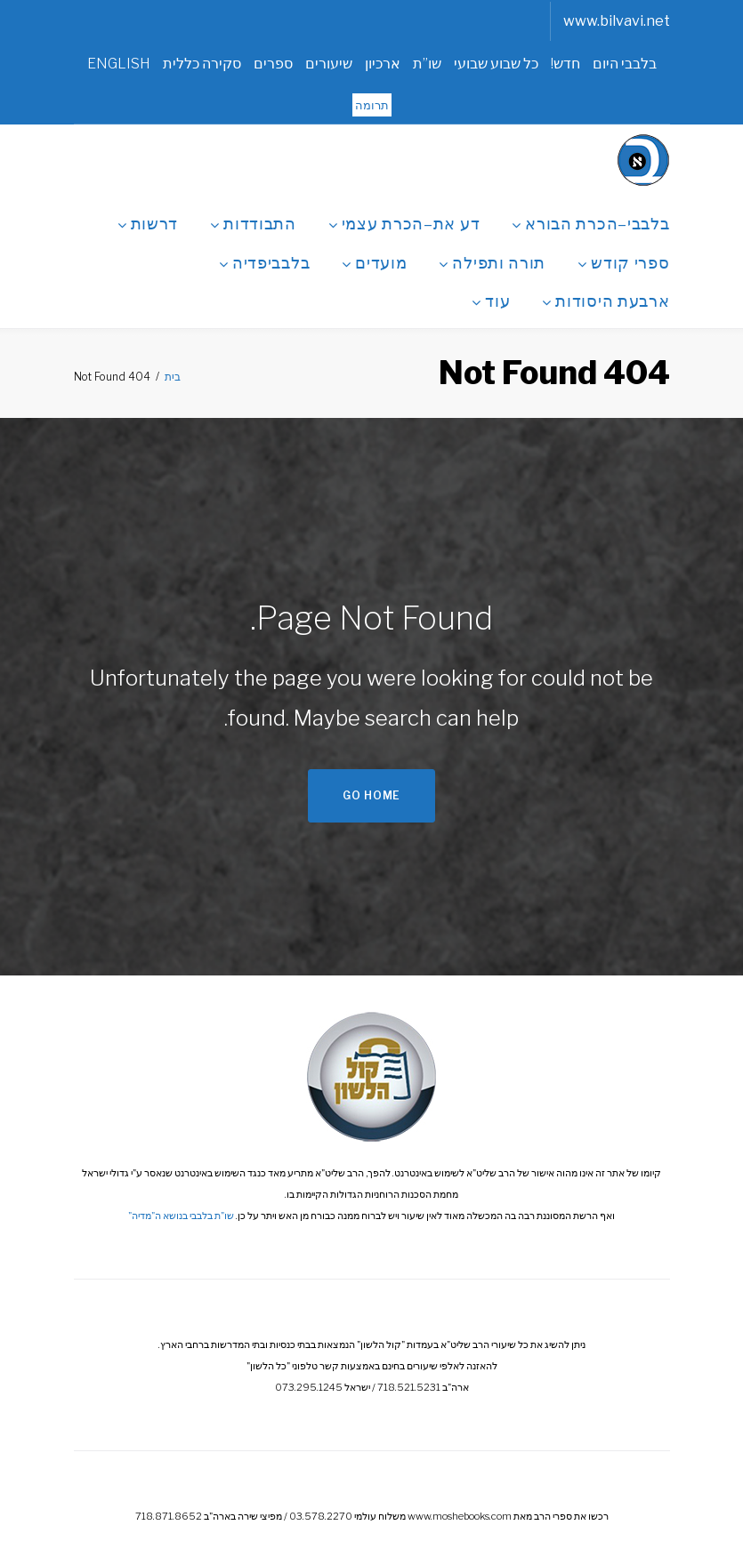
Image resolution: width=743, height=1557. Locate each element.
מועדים (374, 260)
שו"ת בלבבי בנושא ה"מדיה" (181, 1215)
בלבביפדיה (264, 260)
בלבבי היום (625, 63)
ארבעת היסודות (605, 298)
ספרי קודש (623, 260)
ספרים (273, 63)
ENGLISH (118, 63)
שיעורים (328, 63)
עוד (491, 298)
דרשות (148, 222)
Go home (371, 795)
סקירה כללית (202, 63)
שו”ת (427, 63)
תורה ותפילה (492, 260)
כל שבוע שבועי (496, 63)
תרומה (372, 105)
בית (173, 376)
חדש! (565, 63)
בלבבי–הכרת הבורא (590, 222)
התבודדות (253, 222)
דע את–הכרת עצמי (404, 222)
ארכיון (382, 63)
